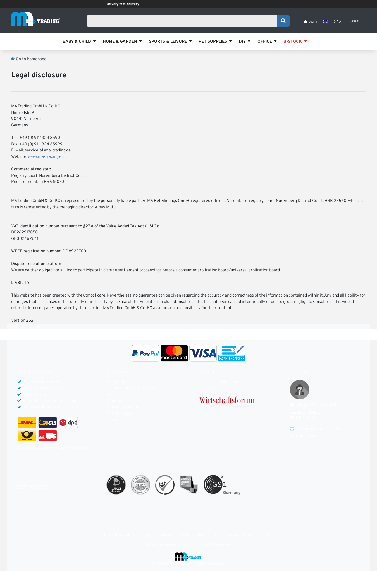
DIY (242, 41)
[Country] (325, 22)
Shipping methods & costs (131, 388)
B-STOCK (292, 41)
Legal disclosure (157, 535)
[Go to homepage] (28, 59)
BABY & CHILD (77, 41)
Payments (117, 382)
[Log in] (310, 22)
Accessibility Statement (210, 545)
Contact (115, 401)
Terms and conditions (232, 535)
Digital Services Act (162, 545)
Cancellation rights (125, 407)
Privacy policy (120, 413)
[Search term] (184, 21)
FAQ (111, 394)
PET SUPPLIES (213, 41)
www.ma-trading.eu (46, 157)
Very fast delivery (133, 4)
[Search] (283, 21)
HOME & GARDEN (120, 41)
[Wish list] (338, 22)
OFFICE (264, 41)
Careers (206, 388)
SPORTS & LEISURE (168, 41)
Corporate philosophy (218, 382)
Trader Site (118, 420)
